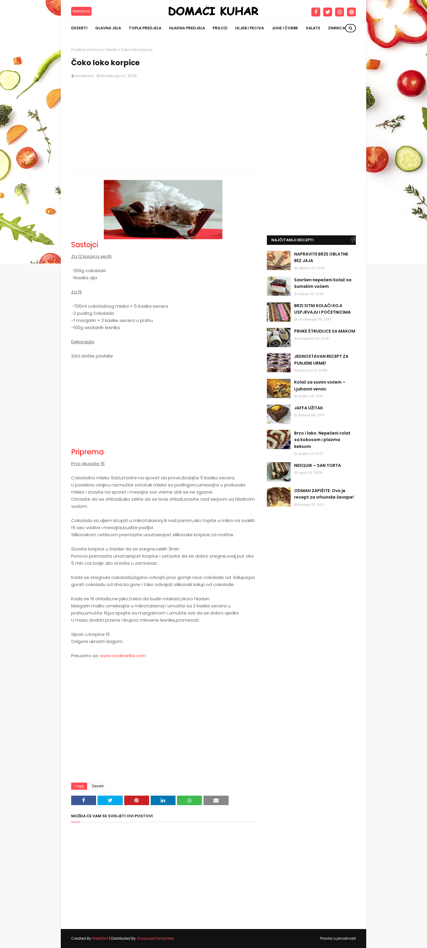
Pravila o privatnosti (338, 938)
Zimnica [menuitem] (336, 28)
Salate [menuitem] (313, 28)
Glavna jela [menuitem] (108, 28)
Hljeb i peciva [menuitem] (249, 28)
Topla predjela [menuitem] (145, 28)
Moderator (84, 75)
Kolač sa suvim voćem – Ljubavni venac (319, 385)
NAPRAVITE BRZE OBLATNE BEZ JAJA (321, 257)
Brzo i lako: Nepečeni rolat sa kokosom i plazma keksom (322, 439)
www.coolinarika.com (123, 655)
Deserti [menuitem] (79, 28)
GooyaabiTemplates (155, 938)
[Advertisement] (163, 126)
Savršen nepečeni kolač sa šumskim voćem (322, 283)
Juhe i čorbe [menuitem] (285, 28)
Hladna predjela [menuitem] (187, 28)
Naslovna (81, 11)
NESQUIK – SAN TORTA (317, 465)
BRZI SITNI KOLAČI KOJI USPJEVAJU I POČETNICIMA (322, 309)
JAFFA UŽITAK (308, 408)
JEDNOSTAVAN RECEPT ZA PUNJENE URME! (321, 359)
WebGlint (100, 938)
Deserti (111, 49)
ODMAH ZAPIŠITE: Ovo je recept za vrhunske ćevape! (324, 494)
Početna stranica (86, 49)
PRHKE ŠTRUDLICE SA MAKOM (324, 331)
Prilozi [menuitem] (220, 28)
